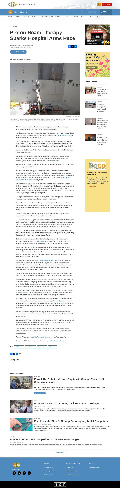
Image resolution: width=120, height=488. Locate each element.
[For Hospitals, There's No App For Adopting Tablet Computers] (21, 424)
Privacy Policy (69, 467)
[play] (10, 12)
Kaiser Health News (41, 337)
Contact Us (91, 463)
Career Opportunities (49, 471)
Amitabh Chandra (59, 301)
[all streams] (106, 12)
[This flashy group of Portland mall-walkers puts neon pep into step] (90, 90)
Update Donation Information (73, 475)
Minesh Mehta (41, 241)
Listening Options (48, 467)
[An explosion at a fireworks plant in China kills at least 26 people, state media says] (90, 137)
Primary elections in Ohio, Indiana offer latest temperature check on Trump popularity (102, 124)
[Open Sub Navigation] (9, 19)
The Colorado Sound (93, 467)
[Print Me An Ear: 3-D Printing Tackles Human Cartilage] (21, 406)
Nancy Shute (37, 406)
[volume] (15, 12)
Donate (107, 4)
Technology (42, 347)
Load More (60, 452)
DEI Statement (48, 475)
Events (91, 17)
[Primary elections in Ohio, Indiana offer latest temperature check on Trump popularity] (90, 121)
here (40, 161)
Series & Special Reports (51, 16)
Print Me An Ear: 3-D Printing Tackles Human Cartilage (66, 403)
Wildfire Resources (100, 17)
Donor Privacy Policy (71, 471)
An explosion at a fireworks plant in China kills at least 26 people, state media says (102, 140)
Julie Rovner (13, 442)
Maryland (52, 347)
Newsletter (36, 17)
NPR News (13, 26)
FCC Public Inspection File (73, 463)
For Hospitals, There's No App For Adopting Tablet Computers (71, 421)
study (19, 290)
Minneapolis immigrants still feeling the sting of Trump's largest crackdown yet (102, 107)
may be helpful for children (49, 260)
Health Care (30, 347)
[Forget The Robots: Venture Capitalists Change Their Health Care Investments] (21, 382)
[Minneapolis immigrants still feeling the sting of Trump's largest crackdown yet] (90, 104)
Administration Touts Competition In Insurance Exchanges (45, 439)
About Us (46, 463)
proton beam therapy (65, 135)
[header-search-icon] (99, 4)
